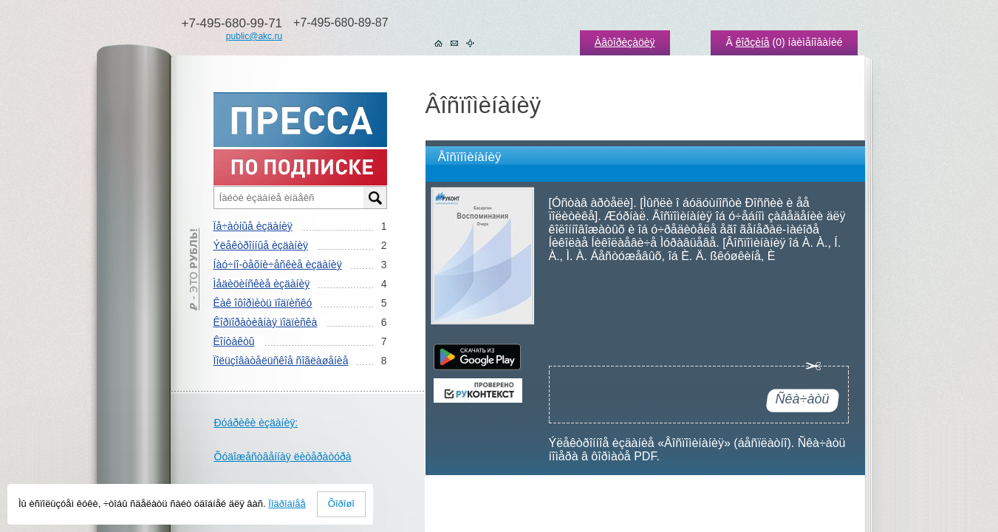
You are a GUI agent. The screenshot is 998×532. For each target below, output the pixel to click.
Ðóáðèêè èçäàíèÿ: (256, 423)
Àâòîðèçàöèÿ (625, 42)
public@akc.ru (254, 36)
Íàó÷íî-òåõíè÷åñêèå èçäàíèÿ (277, 264)
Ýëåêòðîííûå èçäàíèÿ (260, 245)
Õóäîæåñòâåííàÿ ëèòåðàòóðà (283, 457)
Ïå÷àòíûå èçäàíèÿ (253, 226)
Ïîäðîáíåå (287, 503)
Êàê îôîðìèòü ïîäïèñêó (262, 303)
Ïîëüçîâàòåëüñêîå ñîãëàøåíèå (281, 360)
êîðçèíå (753, 42)
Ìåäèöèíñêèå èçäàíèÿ (261, 284)
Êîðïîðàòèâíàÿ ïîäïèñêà (265, 322)
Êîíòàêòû (234, 341)
